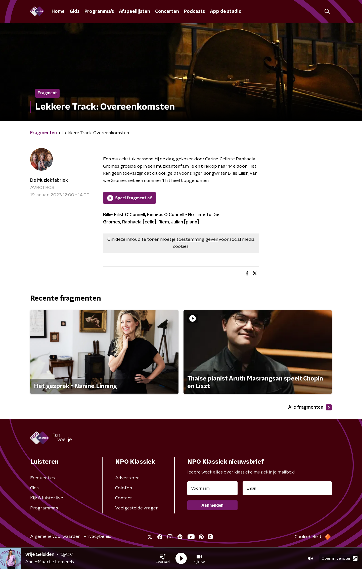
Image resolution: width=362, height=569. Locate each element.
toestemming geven (197, 239)
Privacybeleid (97, 536)
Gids (74, 11)
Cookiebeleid (308, 537)
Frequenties (42, 478)
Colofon (123, 488)
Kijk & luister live (46, 498)
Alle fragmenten (310, 407)
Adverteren (127, 478)
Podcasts (194, 11)
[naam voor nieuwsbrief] (212, 488)
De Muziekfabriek (49, 180)
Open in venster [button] (339, 558)
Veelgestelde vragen (136, 508)
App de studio (226, 11)
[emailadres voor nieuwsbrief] (287, 488)
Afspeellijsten (134, 11)
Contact (123, 498)
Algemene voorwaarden (55, 536)
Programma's (99, 11)
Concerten (167, 11)
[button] (163, 558)
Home (58, 11)
